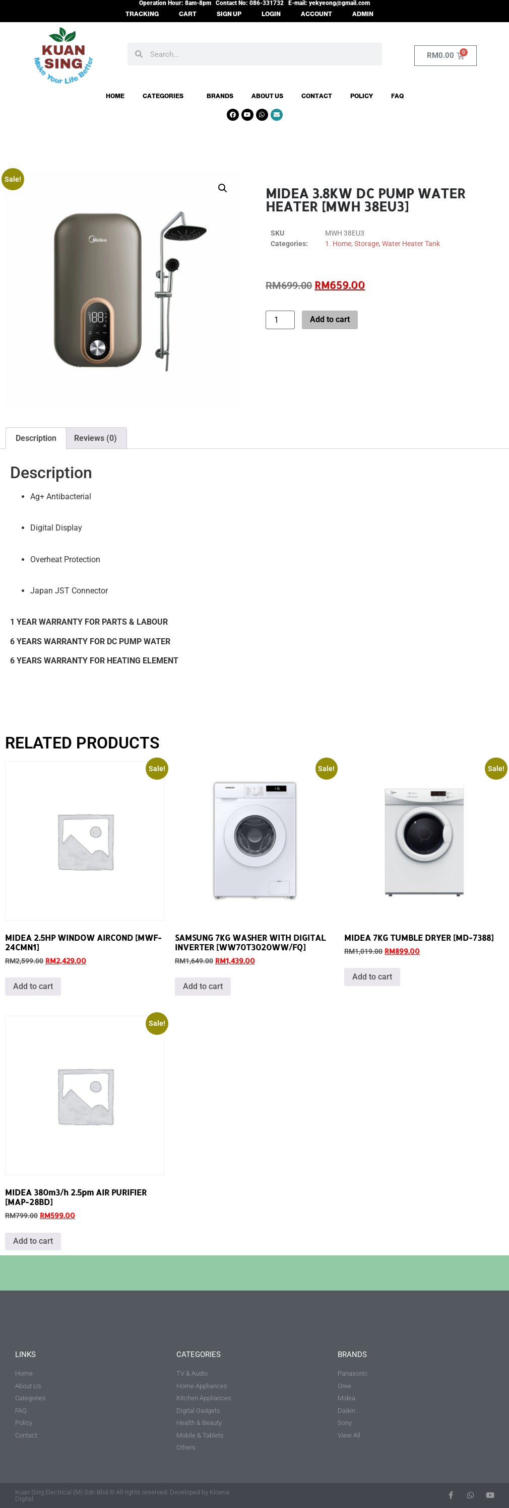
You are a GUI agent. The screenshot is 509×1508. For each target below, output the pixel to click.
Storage (366, 244)
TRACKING (142, 14)
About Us (267, 96)
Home (115, 96)
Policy (361, 96)
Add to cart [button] (33, 986)
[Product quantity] (280, 320)
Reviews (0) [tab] (95, 438)
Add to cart (330, 319)
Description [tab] (36, 438)
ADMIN (362, 14)
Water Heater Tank (411, 244)
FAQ (397, 96)
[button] (223, 188)
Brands (220, 96)
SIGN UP (229, 14)
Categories (165, 96)
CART (188, 14)
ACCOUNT (316, 14)
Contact (316, 96)
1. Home (338, 244)
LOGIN (271, 14)
